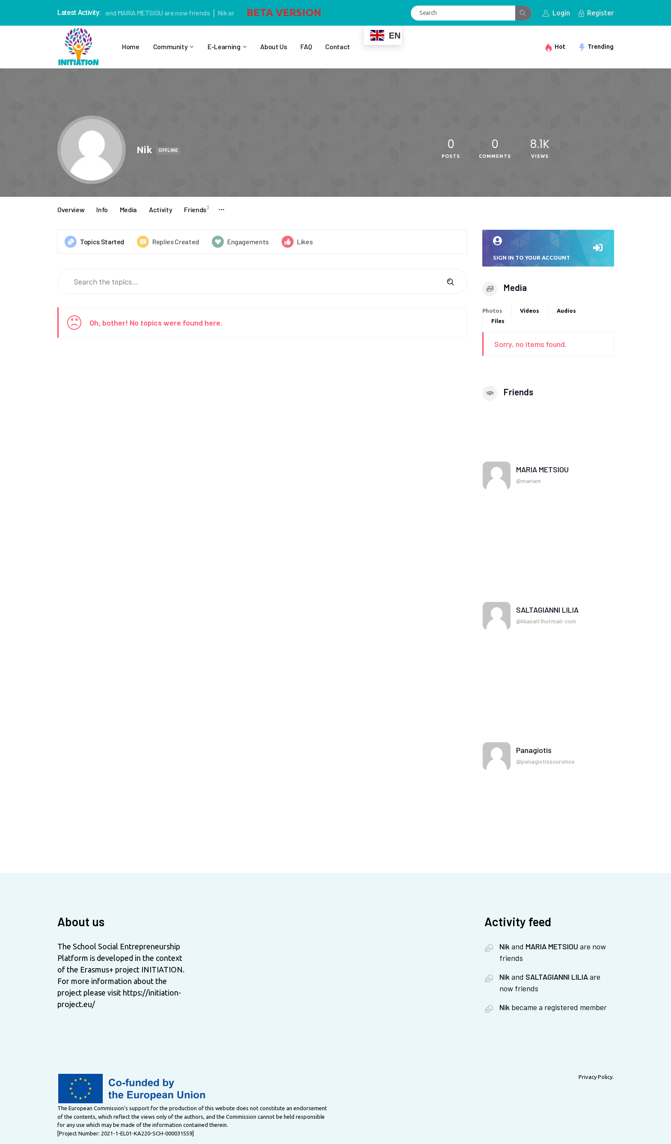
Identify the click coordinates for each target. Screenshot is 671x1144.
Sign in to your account (548, 248)
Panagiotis (534, 750)
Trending (601, 46)
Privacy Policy (595, 1077)
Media (128, 209)
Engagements (240, 242)
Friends (198, 208)
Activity (160, 209)
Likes (297, 242)
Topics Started (94, 242)
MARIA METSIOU (145, 13)
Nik (227, 13)
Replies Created (168, 242)
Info (102, 209)
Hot (560, 46)
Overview (70, 209)
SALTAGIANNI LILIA (547, 609)
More (221, 209)
